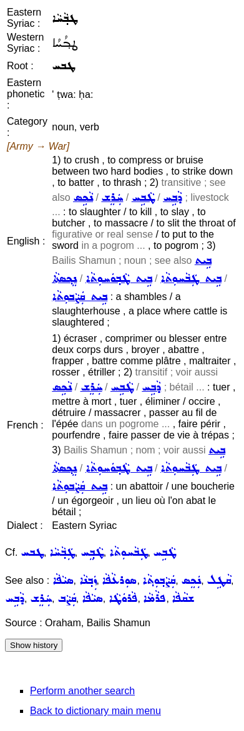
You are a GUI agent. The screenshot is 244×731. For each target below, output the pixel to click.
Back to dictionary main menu (95, 710)
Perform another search (82, 690)
